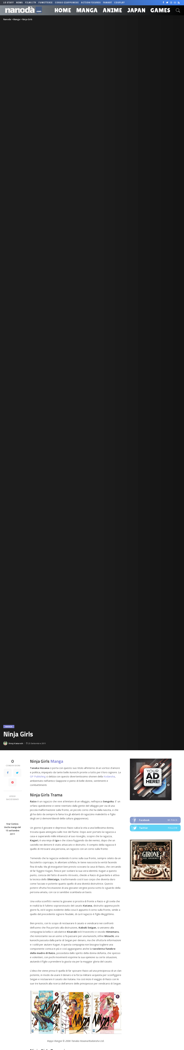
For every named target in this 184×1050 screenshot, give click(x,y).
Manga (8, 726)
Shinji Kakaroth (15, 743)
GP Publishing (38, 776)
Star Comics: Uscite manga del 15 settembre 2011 (12, 829)
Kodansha (109, 776)
